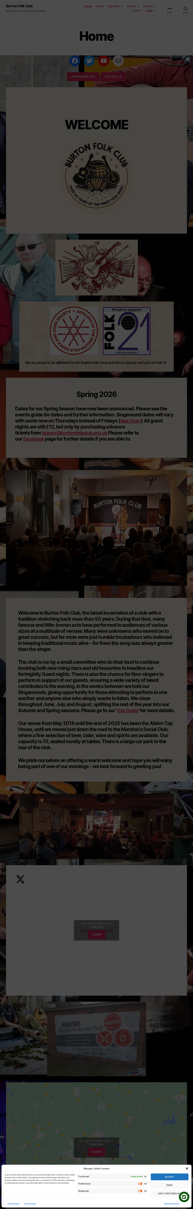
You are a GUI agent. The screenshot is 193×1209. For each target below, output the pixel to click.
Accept (169, 1176)
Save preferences (169, 1193)
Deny (169, 1185)
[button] (186, 1168)
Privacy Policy (30, 1203)
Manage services (172, 1203)
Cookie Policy (13, 1203)
